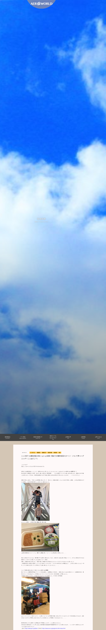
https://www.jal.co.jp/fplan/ (31, 628)
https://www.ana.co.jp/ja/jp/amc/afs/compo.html (53, 628)
